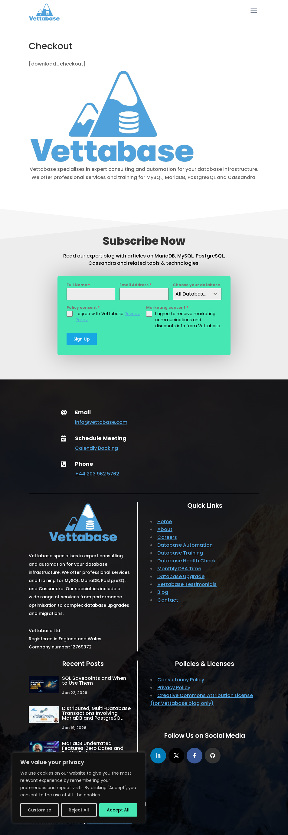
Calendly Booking (96, 448)
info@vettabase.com (101, 422)
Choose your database (196, 284)
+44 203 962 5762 (97, 473)
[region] (78, 787)
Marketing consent (167, 307)
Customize (39, 810)
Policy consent (83, 307)
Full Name (78, 284)
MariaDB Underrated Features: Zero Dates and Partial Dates (92, 748)
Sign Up (82, 339)
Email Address (135, 284)
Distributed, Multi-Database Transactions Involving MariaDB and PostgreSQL (96, 713)
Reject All (79, 810)
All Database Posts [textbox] (192, 293)
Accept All (118, 810)
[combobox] (197, 294)
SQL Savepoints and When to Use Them (94, 680)
